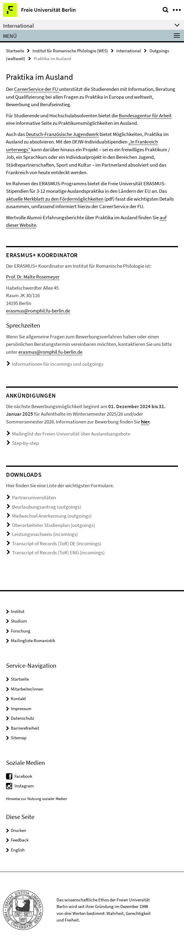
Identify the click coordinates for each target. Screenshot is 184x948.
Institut (17, 611)
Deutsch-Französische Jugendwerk (62, 134)
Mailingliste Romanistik (33, 640)
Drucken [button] (18, 830)
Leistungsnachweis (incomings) (45, 534)
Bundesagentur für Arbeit (145, 115)
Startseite (15, 51)
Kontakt (18, 698)
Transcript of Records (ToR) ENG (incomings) (58, 552)
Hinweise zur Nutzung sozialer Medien (36, 798)
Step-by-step (25, 443)
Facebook (23, 776)
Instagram (24, 786)
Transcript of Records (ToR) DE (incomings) (56, 543)
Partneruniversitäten (34, 497)
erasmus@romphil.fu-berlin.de (38, 310)
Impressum (21, 708)
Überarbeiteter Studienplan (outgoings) (53, 525)
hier (145, 421)
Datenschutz (22, 718)
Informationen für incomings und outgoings (57, 364)
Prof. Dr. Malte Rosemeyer (33, 276)
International (128, 51)
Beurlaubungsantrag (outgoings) (46, 506)
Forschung (20, 631)
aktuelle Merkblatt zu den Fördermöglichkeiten (54, 198)
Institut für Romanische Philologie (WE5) (70, 51)
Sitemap (18, 737)
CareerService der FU (36, 89)
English (18, 850)
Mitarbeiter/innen (27, 689)
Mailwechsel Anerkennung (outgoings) (52, 515)
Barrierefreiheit (25, 728)
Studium (19, 621)
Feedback (20, 840)
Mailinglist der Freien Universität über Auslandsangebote (71, 433)
